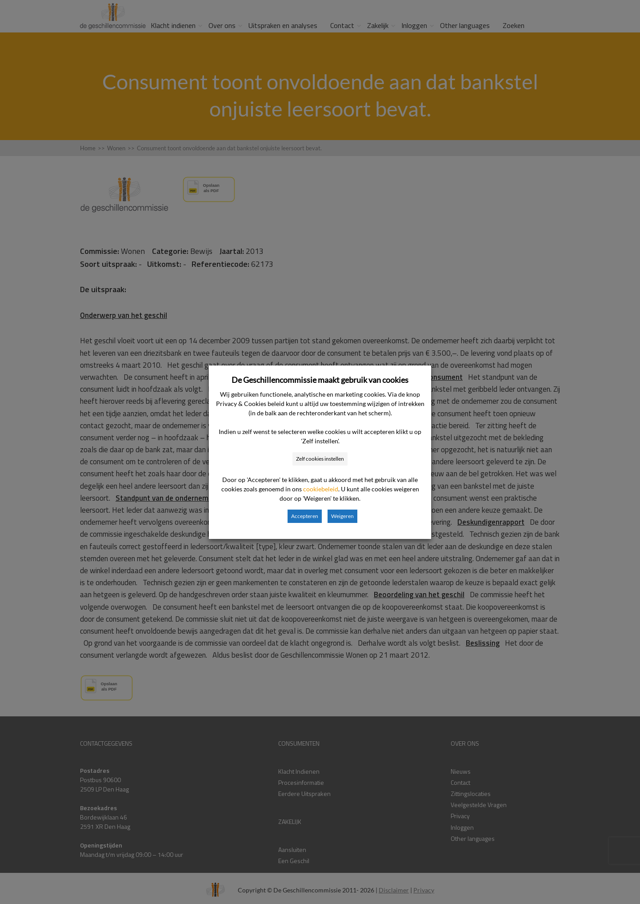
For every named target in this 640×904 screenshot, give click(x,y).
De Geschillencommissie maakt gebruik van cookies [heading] (320, 380)
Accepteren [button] (304, 516)
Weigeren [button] (342, 516)
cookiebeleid (320, 489)
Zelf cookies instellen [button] (320, 458)
